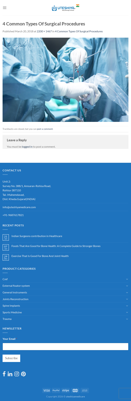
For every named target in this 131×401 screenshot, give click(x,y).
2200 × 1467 (44, 31)
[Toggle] (127, 279)
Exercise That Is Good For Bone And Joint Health (40, 255)
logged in (27, 146)
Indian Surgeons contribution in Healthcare (36, 236)
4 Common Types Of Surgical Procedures (79, 31)
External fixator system (16, 285)
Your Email (10, 338)
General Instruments (15, 292)
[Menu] (5, 7)
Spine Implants (11, 305)
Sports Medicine (12, 312)
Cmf (5, 279)
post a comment (45, 129)
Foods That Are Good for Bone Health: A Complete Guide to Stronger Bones (56, 246)
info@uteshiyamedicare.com (19, 207)
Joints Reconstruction (15, 299)
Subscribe (11, 358)
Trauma (7, 318)
